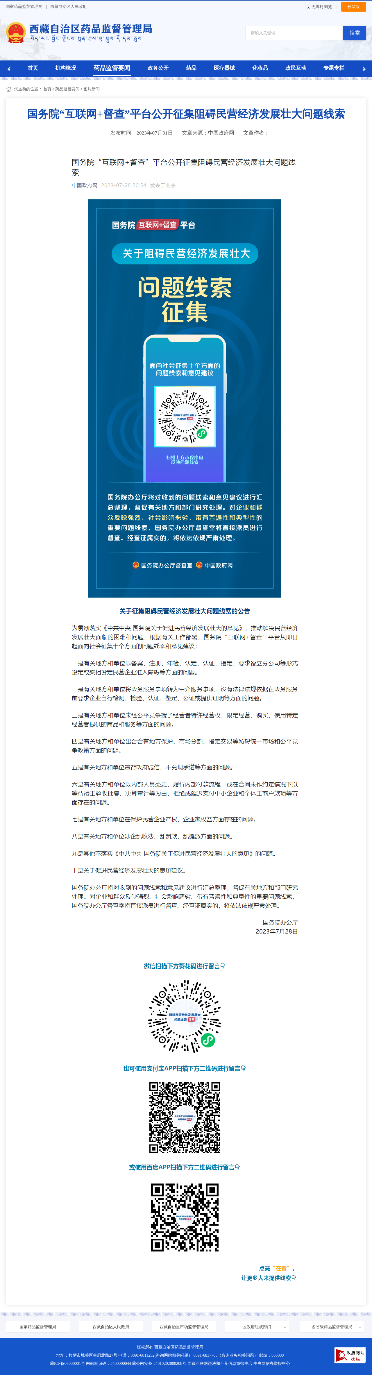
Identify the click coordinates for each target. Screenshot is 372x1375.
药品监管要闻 (112, 68)
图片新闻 (91, 89)
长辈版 (354, 6)
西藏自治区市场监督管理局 (184, 1326)
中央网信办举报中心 (271, 1363)
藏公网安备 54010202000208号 (159, 1363)
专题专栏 (333, 68)
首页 (33, 68)
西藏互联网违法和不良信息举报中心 (220, 1363)
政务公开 (158, 68)
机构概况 (65, 68)
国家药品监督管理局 (24, 6)
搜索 (355, 33)
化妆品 (260, 68)
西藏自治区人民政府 (68, 6)
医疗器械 (224, 68)
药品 (191, 68)
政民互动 (295, 68)
